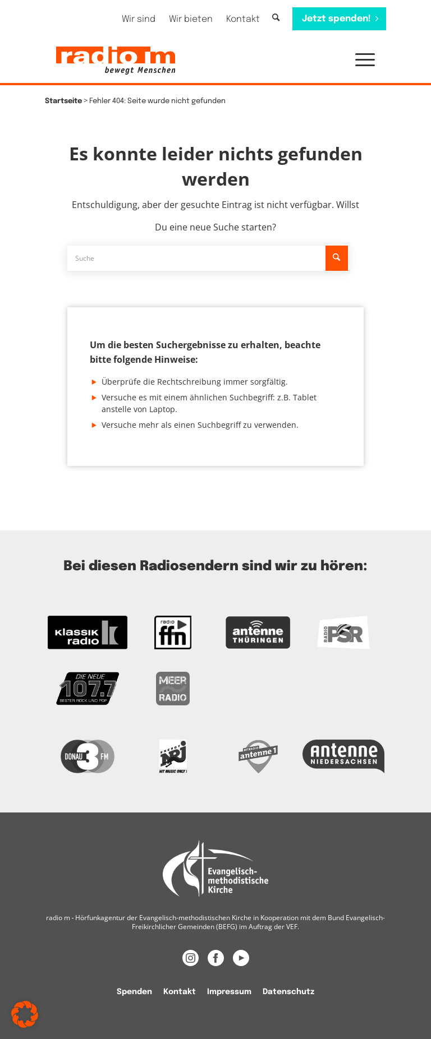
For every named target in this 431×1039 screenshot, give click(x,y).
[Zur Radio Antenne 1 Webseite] (258, 756)
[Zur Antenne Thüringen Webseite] (258, 632)
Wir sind (138, 19)
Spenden (134, 992)
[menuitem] (138, 19)
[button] (359, 60)
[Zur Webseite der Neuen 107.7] (87, 688)
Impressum (229, 992)
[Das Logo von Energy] (173, 756)
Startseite (63, 101)
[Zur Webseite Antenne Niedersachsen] (343, 756)
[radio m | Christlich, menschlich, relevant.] (115, 61)
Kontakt (243, 19)
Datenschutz (288, 992)
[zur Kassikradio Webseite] (87, 632)
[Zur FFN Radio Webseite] (173, 632)
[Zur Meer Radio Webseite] (173, 688)
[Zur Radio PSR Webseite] (343, 632)
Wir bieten (191, 19)
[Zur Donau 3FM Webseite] (87, 756)
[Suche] (275, 18)
